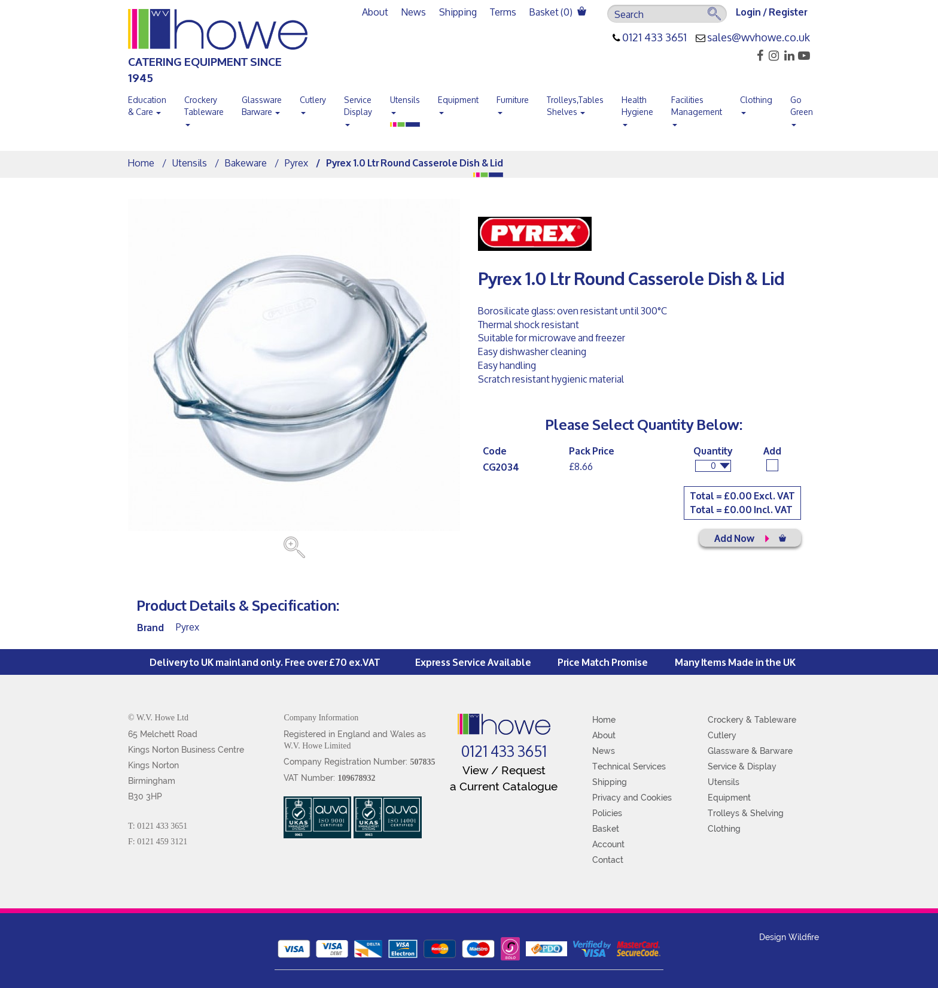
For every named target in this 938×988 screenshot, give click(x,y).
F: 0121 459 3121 (157, 841)
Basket (605, 829)
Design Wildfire (789, 937)
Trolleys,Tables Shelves (575, 105)
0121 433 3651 (654, 38)
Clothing (756, 102)
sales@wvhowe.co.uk (758, 38)
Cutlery (313, 102)
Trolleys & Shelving (746, 813)
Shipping (458, 12)
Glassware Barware (262, 105)
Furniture (513, 102)
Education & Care (147, 105)
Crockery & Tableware (752, 720)
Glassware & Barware (750, 751)
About (375, 12)
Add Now (750, 537)
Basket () (557, 12)
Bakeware (246, 162)
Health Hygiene (637, 108)
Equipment (458, 102)
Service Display (358, 108)
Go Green (801, 108)
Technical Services (629, 766)
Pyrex (296, 162)
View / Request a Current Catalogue (504, 778)
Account (608, 844)
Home (141, 162)
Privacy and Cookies (632, 797)
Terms (503, 12)
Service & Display (742, 766)
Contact (607, 860)
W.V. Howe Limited (317, 745)
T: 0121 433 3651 (157, 826)
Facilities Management (696, 108)
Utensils (405, 102)
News (413, 12)
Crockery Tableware (204, 108)
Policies (607, 813)
